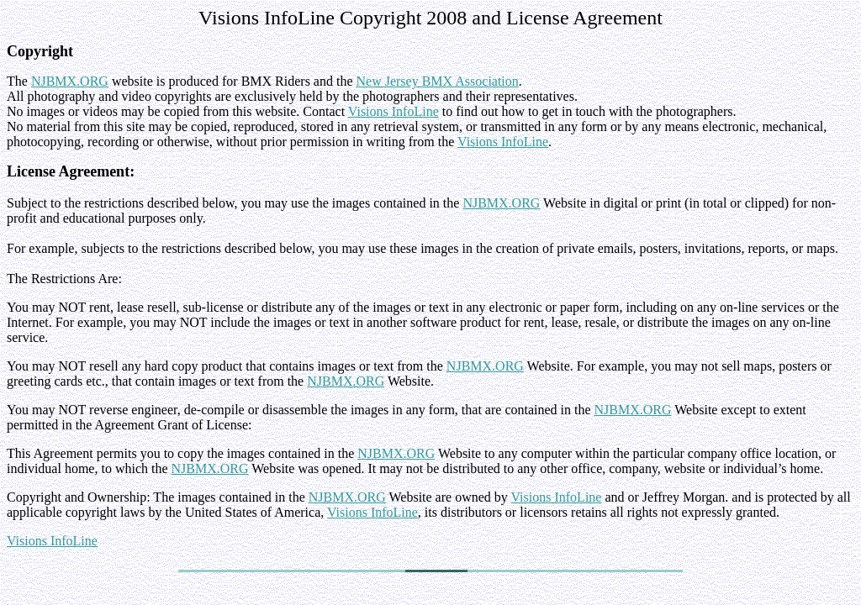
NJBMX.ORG (69, 81)
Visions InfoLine (393, 111)
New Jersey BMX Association (438, 81)
